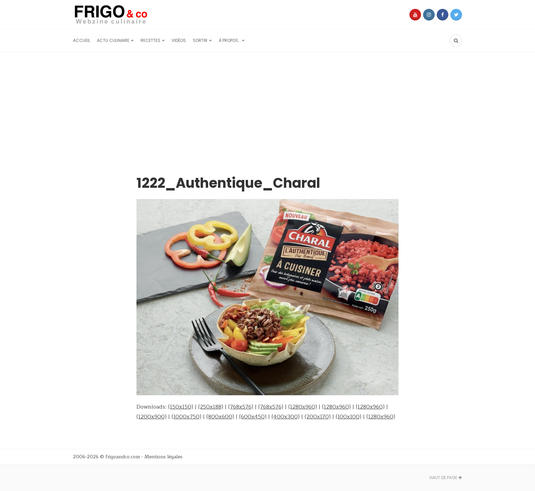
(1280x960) (302, 406)
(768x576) (240, 406)
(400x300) (286, 416)
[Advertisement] (267, 103)
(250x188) (210, 406)
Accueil (81, 40)
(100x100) (348, 416)
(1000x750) (186, 416)
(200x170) (318, 416)
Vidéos (179, 40)
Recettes (150, 40)
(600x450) (252, 416)
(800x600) (220, 416)
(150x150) (180, 406)
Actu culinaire (113, 40)
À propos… (229, 40)
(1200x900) (151, 416)
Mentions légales (163, 457)
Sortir (200, 40)
